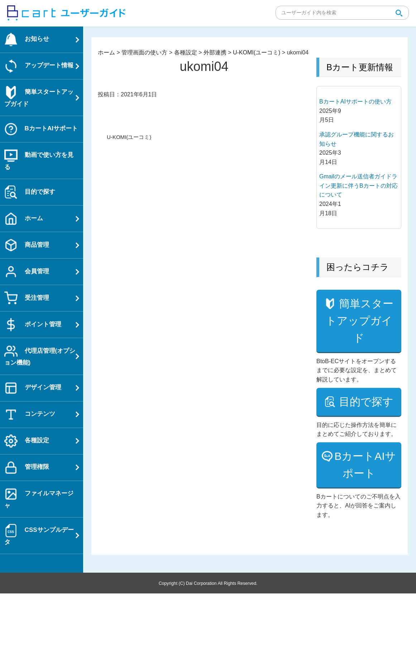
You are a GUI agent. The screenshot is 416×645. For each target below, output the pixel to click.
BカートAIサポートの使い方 (355, 101)
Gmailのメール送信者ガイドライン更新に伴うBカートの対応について (358, 185)
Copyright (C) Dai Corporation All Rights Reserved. (208, 634)
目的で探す (360, 444)
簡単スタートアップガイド (359, 338)
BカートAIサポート (365, 516)
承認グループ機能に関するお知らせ (356, 139)
